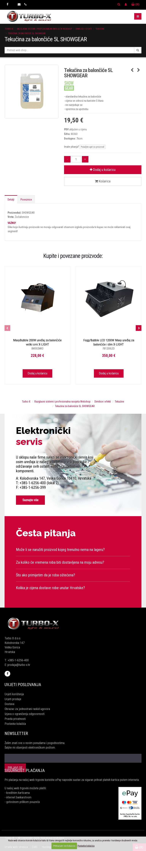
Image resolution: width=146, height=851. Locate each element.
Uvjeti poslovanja (23, 684)
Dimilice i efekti (84, 29)
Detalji (11, 199)
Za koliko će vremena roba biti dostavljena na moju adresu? (60, 562)
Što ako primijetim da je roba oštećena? (45, 575)
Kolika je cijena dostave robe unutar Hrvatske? (50, 588)
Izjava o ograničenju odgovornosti (24, 714)
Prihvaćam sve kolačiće (64, 846)
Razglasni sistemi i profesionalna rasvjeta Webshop (44, 29)
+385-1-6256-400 (18, 660)
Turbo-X (9, 29)
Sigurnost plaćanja (25, 770)
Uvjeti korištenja (14, 694)
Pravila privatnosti (15, 719)
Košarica (102, 181)
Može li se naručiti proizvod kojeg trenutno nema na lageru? (60, 549)
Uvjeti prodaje (13, 699)
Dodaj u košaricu (103, 170)
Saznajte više (30, 500)
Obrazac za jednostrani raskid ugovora (27, 709)
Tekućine (100, 29)
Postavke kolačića (15, 724)
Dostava (9, 704)
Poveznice (26, 199)
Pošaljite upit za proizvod (92, 147)
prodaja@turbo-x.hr (18, 665)
